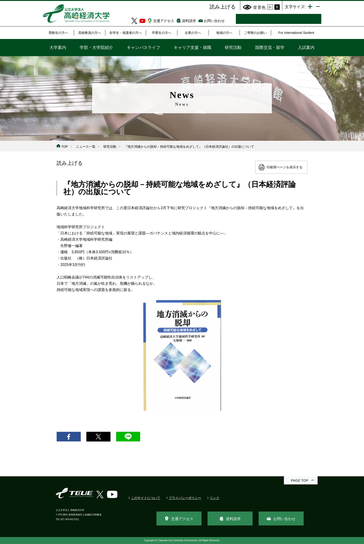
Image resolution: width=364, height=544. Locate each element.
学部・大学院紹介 (96, 47)
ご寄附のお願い (255, 33)
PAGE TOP (299, 480)
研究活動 (233, 47)
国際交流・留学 (269, 47)
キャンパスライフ (143, 47)
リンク (214, 498)
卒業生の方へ (161, 33)
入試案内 (306, 47)
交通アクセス (163, 21)
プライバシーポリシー (185, 498)
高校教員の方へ (89, 33)
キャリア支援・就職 (192, 47)
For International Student (296, 33)
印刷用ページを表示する (284, 167)
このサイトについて (145, 498)
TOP (64, 146)
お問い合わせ (214, 21)
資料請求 (189, 21)
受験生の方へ (58, 33)
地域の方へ (224, 33)
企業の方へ (193, 33)
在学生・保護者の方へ (125, 33)
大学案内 (57, 47)
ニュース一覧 (85, 146)
